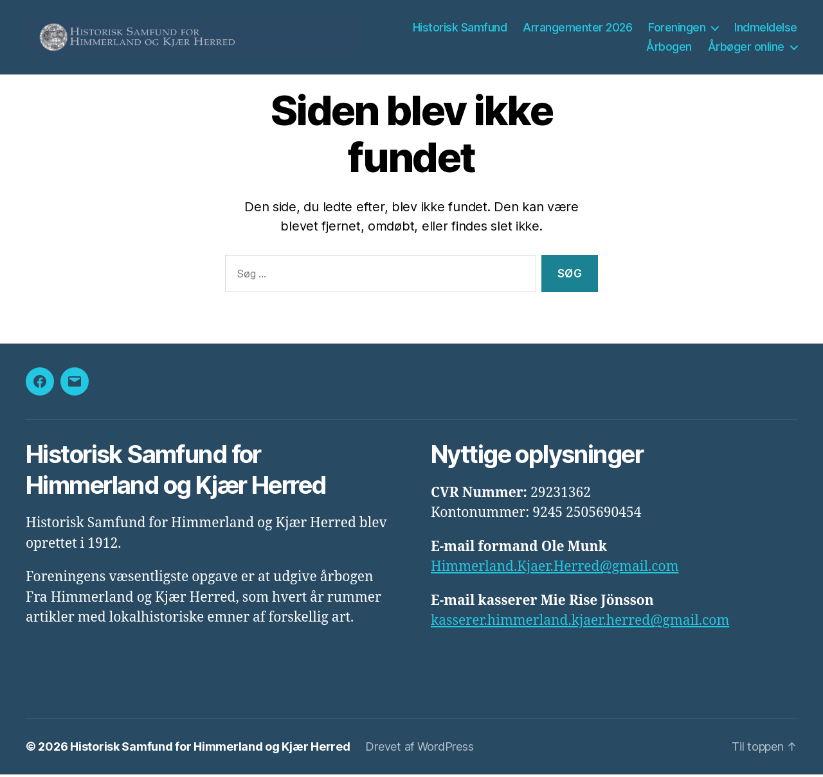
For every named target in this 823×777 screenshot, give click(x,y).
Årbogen (669, 48)
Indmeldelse (765, 28)
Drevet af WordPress (419, 749)
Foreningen (676, 28)
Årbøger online (746, 48)
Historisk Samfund (460, 28)
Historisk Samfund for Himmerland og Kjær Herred (210, 749)
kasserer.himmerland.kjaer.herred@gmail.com (580, 623)
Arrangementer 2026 (577, 28)
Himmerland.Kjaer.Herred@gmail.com (555, 569)
